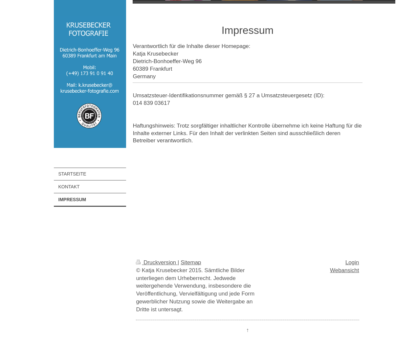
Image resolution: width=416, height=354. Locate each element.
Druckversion (157, 262)
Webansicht (344, 270)
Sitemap (191, 262)
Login (352, 262)
